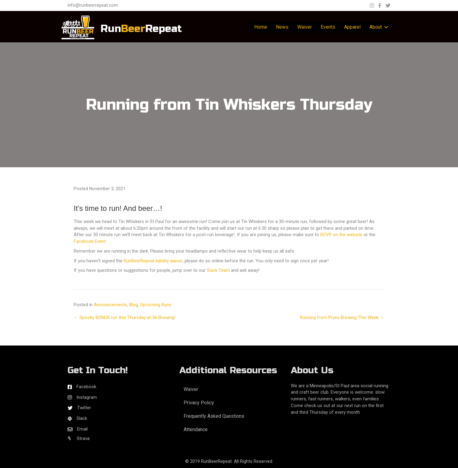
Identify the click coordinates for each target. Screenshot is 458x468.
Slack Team (218, 270)
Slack (81, 418)
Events (328, 27)
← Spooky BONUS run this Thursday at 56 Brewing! (124, 317)
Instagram (86, 397)
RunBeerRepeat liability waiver (153, 261)
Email (82, 429)
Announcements (110, 304)
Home (260, 27)
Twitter (84, 407)
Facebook (86, 386)
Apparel (352, 27)
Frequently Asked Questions (214, 416)
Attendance (196, 429)
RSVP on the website (341, 234)
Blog (133, 304)
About (375, 27)
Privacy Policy (199, 403)
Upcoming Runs (155, 304)
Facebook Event (90, 241)
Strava (79, 438)
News (282, 27)
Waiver (304, 27)
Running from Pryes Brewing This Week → (342, 317)
